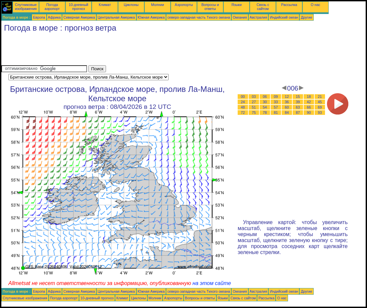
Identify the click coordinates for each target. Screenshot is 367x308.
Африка (54, 17)
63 (298, 107)
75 (254, 113)
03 (254, 97)
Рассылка (289, 5)
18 (309, 97)
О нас (315, 5)
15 (298, 97)
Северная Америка (79, 17)
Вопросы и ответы (210, 7)
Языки (236, 5)
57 (276, 107)
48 (243, 107)
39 (298, 102)
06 (265, 97)
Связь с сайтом (263, 7)
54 (265, 107)
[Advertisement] (122, 50)
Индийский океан (284, 17)
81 (276, 113)
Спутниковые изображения (26, 7)
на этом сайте (211, 283)
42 (309, 102)
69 (320, 107)
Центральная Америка (116, 17)
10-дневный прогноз (78, 7)
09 (276, 97)
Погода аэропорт (52, 7)
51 (254, 107)
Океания (240, 17)
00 (243, 97)
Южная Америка (151, 17)
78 (265, 113)
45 (320, 102)
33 (276, 102)
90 (309, 113)
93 (320, 113)
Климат (105, 5)
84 (287, 113)
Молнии (157, 5)
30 (265, 102)
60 (287, 107)
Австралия (258, 17)
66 (309, 107)
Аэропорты (184, 5)
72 (243, 113)
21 (320, 97)
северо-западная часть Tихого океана (198, 17)
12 (287, 97)
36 (287, 102)
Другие (306, 17)
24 (243, 102)
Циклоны (131, 5)
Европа (39, 17)
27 (254, 102)
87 (298, 113)
